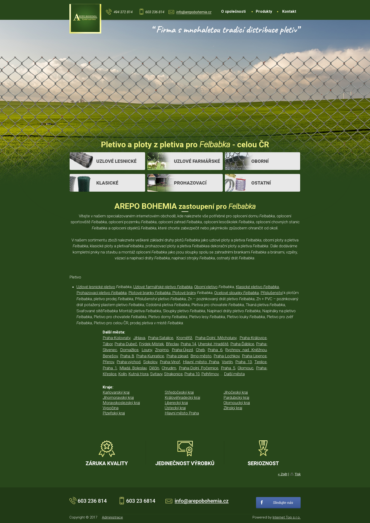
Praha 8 (127, 356)
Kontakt (289, 11)
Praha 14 (188, 344)
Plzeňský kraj (114, 413)
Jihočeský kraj (235, 392)
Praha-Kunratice (150, 356)
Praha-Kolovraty (116, 337)
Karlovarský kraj (116, 392)
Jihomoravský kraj (118, 397)
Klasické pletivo (257, 286)
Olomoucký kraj (236, 402)
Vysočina (110, 407)
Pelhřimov (210, 373)
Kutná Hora (138, 373)
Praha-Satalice (160, 337)
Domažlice (129, 349)
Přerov (108, 361)
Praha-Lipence (254, 356)
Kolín (122, 373)
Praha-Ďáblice (242, 344)
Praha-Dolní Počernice (198, 368)
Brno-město (200, 356)
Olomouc (245, 368)
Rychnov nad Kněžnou (246, 349)
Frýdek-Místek (151, 344)
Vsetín (227, 361)
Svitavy (156, 373)
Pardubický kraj (236, 397)
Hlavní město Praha (201, 361)
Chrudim (169, 368)
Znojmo (162, 349)
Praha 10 (192, 373)
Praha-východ (128, 361)
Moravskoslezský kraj (121, 402)
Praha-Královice (253, 337)
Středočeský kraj (179, 392)
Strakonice (173, 373)
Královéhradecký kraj (182, 397)
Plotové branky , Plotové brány (162, 292)
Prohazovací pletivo (101, 292)
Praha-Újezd (182, 349)
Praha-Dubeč (125, 344)
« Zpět (282, 474)
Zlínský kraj (232, 407)
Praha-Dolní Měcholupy (216, 337)
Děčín (154, 368)
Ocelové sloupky (236, 292)
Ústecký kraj (175, 407)
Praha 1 (110, 368)
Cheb (200, 349)
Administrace (112, 517)
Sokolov (150, 361)
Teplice (260, 361)
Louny (147, 349)
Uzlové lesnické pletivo (95, 286)
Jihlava (139, 337)
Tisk (298, 474)
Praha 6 (215, 349)
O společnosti (233, 11)
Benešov (110, 356)
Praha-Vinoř (170, 361)
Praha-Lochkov (227, 356)
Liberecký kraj (176, 402)
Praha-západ (177, 356)
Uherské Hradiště (213, 344)
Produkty (264, 11)
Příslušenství (272, 292)
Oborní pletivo (206, 286)
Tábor (108, 344)
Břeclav (172, 344)
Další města (234, 373)
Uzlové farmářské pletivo (163, 286)
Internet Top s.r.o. (287, 517)
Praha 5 (228, 368)
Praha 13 (243, 361)
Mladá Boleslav (133, 368)
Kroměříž (184, 337)
